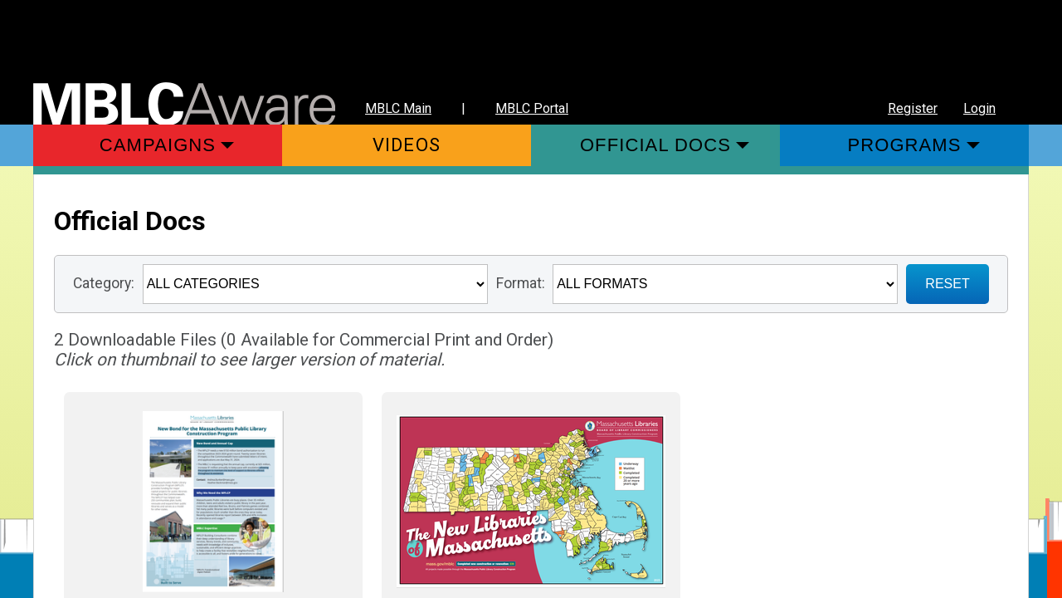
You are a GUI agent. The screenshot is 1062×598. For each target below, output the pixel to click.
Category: (103, 283)
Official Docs (655, 145)
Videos (407, 145)
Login (979, 108)
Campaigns (158, 145)
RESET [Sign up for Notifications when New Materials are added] (947, 284)
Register (913, 108)
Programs (904, 145)
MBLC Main (398, 108)
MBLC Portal (531, 108)
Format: (520, 283)
